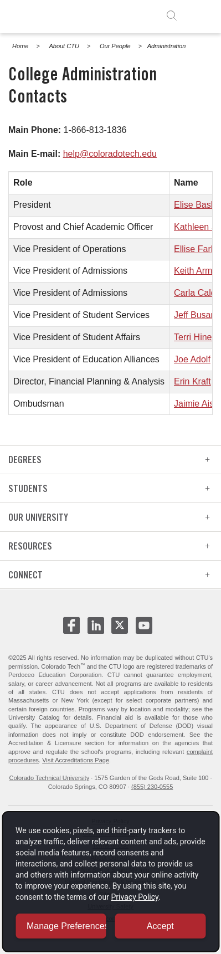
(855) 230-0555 (152, 786)
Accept (160, 926)
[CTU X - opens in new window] (119, 625)
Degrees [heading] (109, 459)
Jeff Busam (196, 315)
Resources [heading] (109, 546)
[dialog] (110, 882)
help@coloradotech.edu (110, 153)
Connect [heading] (109, 575)
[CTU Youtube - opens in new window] (144, 629)
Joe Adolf (192, 359)
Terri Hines (195, 337)
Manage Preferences (66, 926)
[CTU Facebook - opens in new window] (71, 629)
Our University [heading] (109, 517)
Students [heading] (109, 488)
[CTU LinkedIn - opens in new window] (96, 629)
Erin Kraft (192, 381)
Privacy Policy (134, 897)
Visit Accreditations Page (75, 760)
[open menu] (200, 15)
